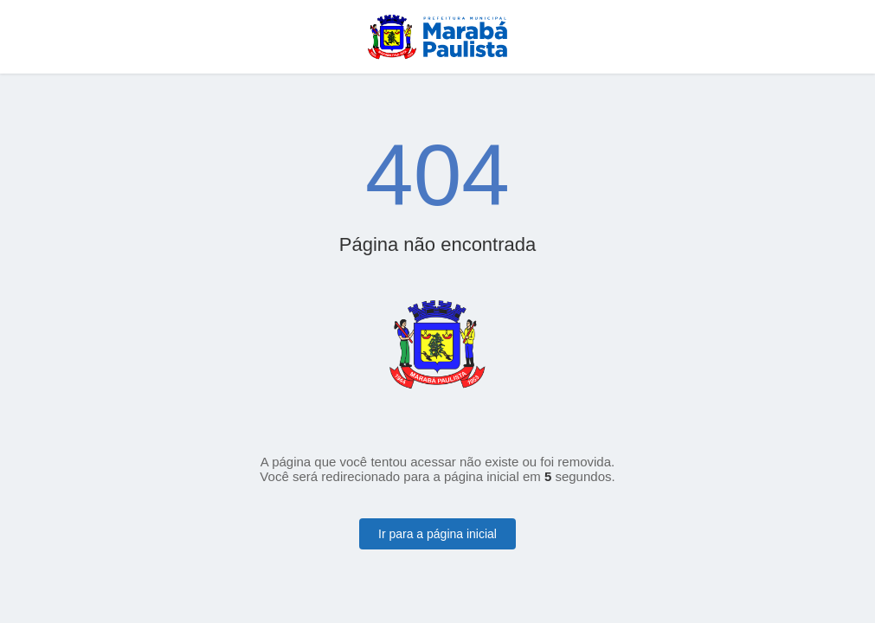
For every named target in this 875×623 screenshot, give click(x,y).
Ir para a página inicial (437, 534)
